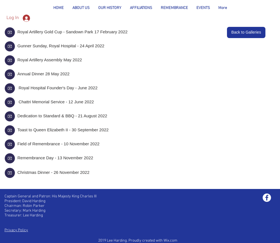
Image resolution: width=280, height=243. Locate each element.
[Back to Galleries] (246, 32)
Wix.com (170, 240)
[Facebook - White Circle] (267, 197)
